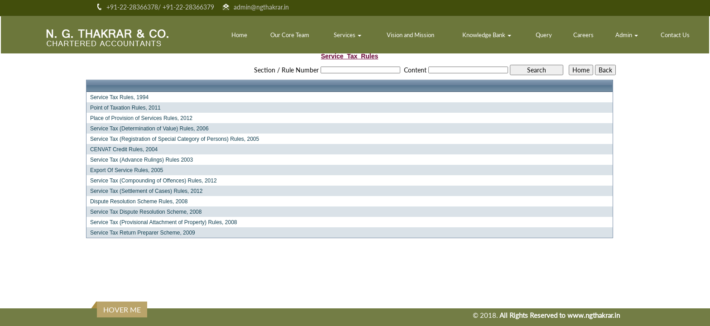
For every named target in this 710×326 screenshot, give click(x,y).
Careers (583, 34)
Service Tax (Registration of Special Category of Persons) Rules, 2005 (174, 139)
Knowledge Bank (486, 34)
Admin (626, 34)
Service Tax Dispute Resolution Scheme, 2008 (146, 212)
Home (239, 34)
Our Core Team (289, 34)
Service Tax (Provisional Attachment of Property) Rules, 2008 (163, 222)
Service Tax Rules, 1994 (119, 97)
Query (544, 34)
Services (347, 34)
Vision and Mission (410, 34)
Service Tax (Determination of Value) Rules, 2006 (149, 128)
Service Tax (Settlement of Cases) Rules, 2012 (146, 191)
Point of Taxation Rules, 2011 (125, 108)
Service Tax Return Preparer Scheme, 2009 (142, 233)
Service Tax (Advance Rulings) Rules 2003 (141, 160)
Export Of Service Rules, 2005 (126, 170)
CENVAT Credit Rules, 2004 (124, 149)
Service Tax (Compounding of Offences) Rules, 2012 (153, 180)
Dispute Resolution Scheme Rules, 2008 (138, 201)
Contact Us (675, 34)
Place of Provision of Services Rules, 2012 (141, 118)
